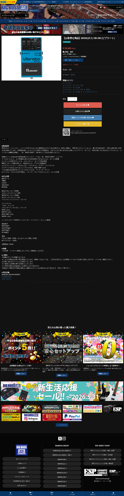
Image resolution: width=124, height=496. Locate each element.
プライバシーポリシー (21, 476)
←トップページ (62, 425)
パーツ (97, 21)
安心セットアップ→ (34, 10)
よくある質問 (21, 468)
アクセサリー (89, 21)
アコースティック (52, 21)
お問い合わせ (6, 279)
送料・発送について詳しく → (73, 60)
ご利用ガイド (92, 15)
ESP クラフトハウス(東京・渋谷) (102, 455)
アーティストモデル (39, 21)
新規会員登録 (102, 15)
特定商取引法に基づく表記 (21, 481)
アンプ (71, 21)
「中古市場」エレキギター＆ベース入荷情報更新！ (84, 2)
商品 (31, 493)
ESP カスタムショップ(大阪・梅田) (102, 463)
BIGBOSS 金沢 (61, 468)
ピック (81, 21)
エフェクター (63, 21)
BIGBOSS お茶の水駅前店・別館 (61, 455)
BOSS (73, 75)
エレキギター (17, 21)
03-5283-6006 (6, 277)
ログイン (119, 15)
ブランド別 (79, 85)
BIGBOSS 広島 (61, 481)
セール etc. (72, 493)
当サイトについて (21, 459)
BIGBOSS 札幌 (61, 459)
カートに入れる (82, 105)
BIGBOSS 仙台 (61, 464)
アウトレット (105, 21)
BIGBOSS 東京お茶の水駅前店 (61, 450)
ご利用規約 (21, 472)
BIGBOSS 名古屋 (61, 473)
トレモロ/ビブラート (90, 92)
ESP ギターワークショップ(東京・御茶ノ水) (102, 459)
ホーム (10, 493)
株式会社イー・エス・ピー (102, 481)
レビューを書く (82, 124)
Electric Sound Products (102, 478)
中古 (112, 21)
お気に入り (111, 15)
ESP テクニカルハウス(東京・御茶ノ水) (102, 450)
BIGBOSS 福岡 (61, 486)
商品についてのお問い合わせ (83, 118)
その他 (77, 87)
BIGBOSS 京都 (61, 477)
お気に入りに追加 (82, 111)
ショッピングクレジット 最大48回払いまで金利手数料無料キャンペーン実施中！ (40, 2)
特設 (10, 21)
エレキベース (27, 21)
